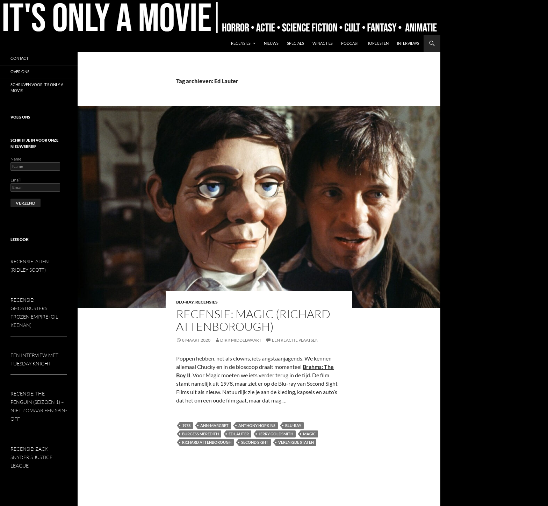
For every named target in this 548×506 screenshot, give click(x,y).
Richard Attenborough (206, 442)
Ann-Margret (214, 425)
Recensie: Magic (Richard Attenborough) (253, 320)
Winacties (322, 43)
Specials (295, 43)
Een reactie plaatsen (295, 340)
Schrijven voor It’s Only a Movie (36, 87)
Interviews (408, 43)
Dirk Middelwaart (240, 340)
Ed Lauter (239, 434)
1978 (186, 425)
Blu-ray (185, 302)
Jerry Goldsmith (276, 434)
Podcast (350, 43)
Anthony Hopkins (256, 425)
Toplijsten (378, 43)
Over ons (19, 71)
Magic (309, 434)
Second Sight (254, 442)
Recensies (241, 43)
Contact (19, 58)
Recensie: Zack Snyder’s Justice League (31, 457)
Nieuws (271, 43)
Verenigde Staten (296, 442)
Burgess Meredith (200, 434)
